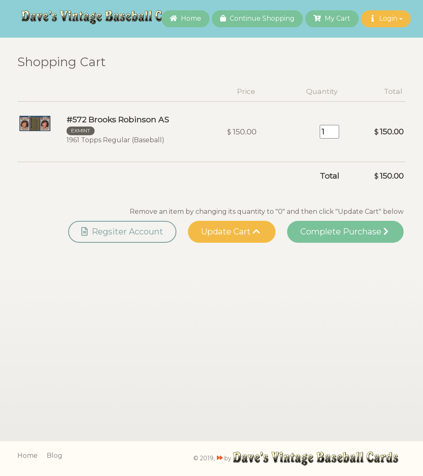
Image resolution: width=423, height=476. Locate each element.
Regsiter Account (122, 232)
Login (385, 18)
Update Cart (230, 232)
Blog (54, 455)
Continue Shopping (257, 18)
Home (185, 18)
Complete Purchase (344, 232)
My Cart (332, 18)
